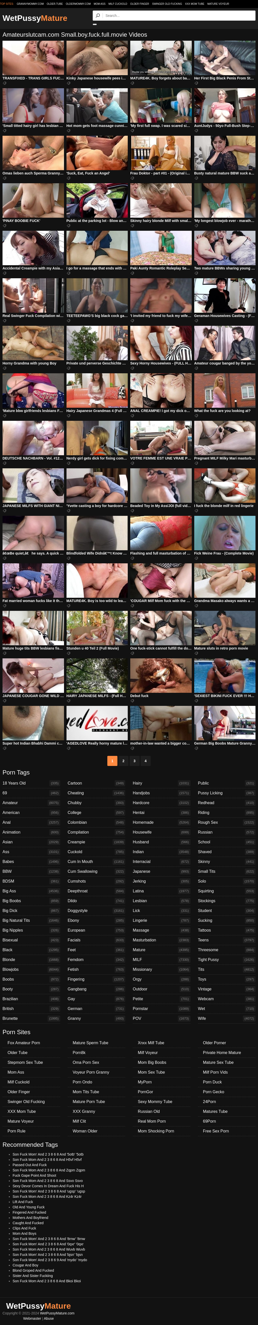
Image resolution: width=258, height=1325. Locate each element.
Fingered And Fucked (29, 1212)
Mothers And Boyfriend (30, 1218)
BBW (31, 872)
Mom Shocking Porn (156, 1131)
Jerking (161, 881)
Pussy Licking (227, 793)
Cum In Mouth (96, 862)
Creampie (96, 842)
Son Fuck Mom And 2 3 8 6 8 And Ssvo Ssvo (48, 1181)
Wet (227, 1009)
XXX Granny (84, 1111)
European (96, 930)
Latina (161, 891)
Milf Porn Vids (215, 1072)
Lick (161, 911)
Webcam (227, 999)
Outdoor (161, 989)
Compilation (96, 832)
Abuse (49, 1318)
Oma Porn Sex (86, 1062)
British (31, 1009)
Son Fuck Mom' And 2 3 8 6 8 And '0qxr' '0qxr (48, 1244)
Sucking (227, 921)
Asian (31, 842)
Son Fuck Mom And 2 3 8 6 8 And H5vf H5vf (47, 1160)
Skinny (227, 862)
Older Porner (214, 1043)
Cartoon (96, 783)
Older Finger (139, 4)
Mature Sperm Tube (90, 1043)
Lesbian (161, 901)
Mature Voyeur (218, 4)
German (96, 1009)
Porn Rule (16, 1131)
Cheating (96, 793)
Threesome (227, 950)
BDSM (31, 881)
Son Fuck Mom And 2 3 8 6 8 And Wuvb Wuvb (49, 1249)
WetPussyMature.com (57, 1313)
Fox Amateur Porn (24, 1043)
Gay (96, 999)
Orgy (161, 979)
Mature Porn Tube (89, 1102)
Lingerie (161, 921)
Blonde (31, 960)
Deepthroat (96, 891)
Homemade (161, 822)
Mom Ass (100, 4)
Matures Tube (215, 1111)
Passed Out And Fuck (30, 1165)
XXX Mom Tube (195, 4)
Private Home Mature (222, 1052)
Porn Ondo (82, 1082)
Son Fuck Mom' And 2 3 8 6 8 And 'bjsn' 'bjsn (48, 1255)
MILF (161, 960)
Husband (161, 842)
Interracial (161, 862)
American (31, 813)
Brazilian (31, 999)
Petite (161, 999)
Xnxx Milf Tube (151, 1043)
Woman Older (85, 1131)
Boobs (31, 979)
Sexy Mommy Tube (155, 1102)
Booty (31, 989)
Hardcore (161, 803)
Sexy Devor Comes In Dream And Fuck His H (48, 1186)
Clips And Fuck (24, 1228)
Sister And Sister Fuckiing (33, 1276)
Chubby (96, 803)
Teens (227, 940)
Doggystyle (96, 911)
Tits (227, 970)
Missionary (161, 970)
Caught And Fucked (28, 1223)
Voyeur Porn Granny (91, 1072)
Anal (31, 822)
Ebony (96, 921)
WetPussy (35, 18)
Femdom (96, 960)
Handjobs (161, 793)
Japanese (161, 872)
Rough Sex (227, 822)
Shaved (227, 852)
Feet (96, 950)
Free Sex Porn (216, 1131)
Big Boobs (31, 901)
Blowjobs (31, 970)
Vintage (227, 989)
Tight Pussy (227, 960)
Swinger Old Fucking (167, 4)
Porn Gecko (213, 1092)
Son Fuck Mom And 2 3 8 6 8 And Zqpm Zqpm (49, 1170)
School (227, 842)
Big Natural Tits (31, 921)
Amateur (31, 803)
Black (31, 950)
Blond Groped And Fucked (33, 1270)
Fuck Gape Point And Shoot (34, 1175)
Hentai (161, 813)
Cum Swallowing (96, 872)
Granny (96, 1019)
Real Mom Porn (152, 1121)
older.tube (55, 4)
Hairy (161, 783)
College (96, 813)
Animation (31, 832)
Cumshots (96, 881)
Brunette (31, 1019)
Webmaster (32, 1318)
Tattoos (227, 930)
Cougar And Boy (25, 1265)
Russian (227, 832)
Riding (227, 813)
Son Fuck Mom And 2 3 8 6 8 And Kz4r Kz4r (47, 1197)
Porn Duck (212, 1082)
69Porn (209, 1121)
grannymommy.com (30, 4)
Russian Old (149, 1111)
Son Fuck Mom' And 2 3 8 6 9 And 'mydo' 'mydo (50, 1260)
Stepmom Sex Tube (25, 1062)
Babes (31, 862)
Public (227, 783)
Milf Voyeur (148, 1052)
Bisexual (31, 940)
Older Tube (17, 1052)
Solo (227, 881)
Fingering (96, 979)
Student (227, 911)
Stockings (227, 901)
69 (31, 793)
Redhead (227, 803)
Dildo (96, 901)
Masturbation (161, 940)
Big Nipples (31, 930)
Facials (96, 940)
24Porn (209, 1102)
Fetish (96, 970)
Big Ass (31, 891)
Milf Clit (79, 1121)
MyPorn (145, 1082)
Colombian (96, 822)
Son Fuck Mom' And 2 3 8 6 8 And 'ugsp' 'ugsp (49, 1191)
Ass (31, 852)
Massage (161, 930)
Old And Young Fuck (29, 1207)
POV (161, 1019)
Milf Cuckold (117, 4)
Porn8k (79, 1052)
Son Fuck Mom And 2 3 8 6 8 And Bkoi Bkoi (47, 1281)
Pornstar (161, 1009)
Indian (161, 852)
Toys (227, 979)
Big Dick (31, 911)
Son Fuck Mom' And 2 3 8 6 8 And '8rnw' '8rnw (49, 1239)
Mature (161, 950)
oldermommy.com (78, 4)
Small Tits (227, 872)
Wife (227, 1019)
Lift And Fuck (23, 1202)
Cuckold (96, 852)
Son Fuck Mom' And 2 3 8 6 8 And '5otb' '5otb (48, 1154)
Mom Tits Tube (86, 1092)
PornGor (145, 1092)
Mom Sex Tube (151, 1072)
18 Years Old (31, 783)
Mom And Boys (24, 1233)
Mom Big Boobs (152, 1062)
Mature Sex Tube (218, 1062)
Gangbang (96, 989)
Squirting (227, 891)
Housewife (161, 832)
